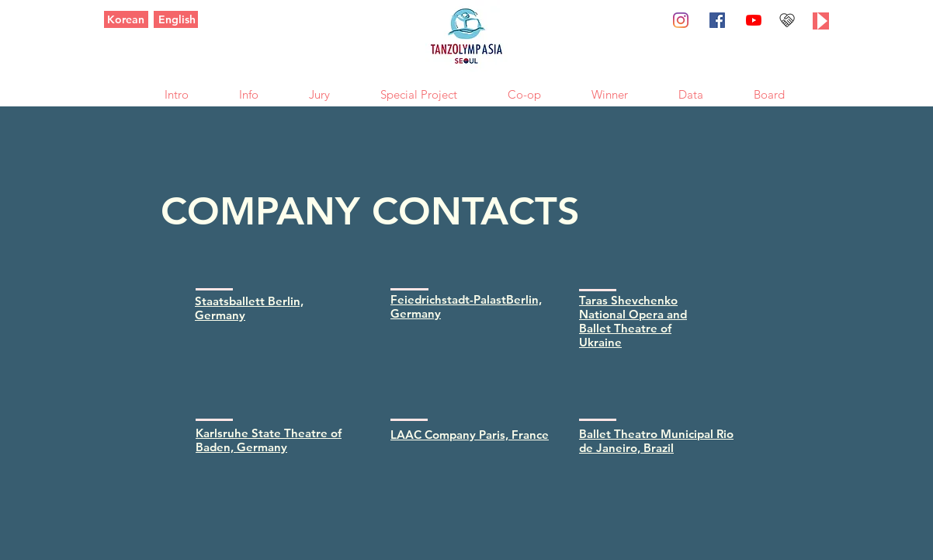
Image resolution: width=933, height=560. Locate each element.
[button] (176, 92)
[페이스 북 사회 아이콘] (717, 20)
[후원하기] (787, 20)
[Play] (821, 21)
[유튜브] (753, 20)
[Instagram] (680, 20)
